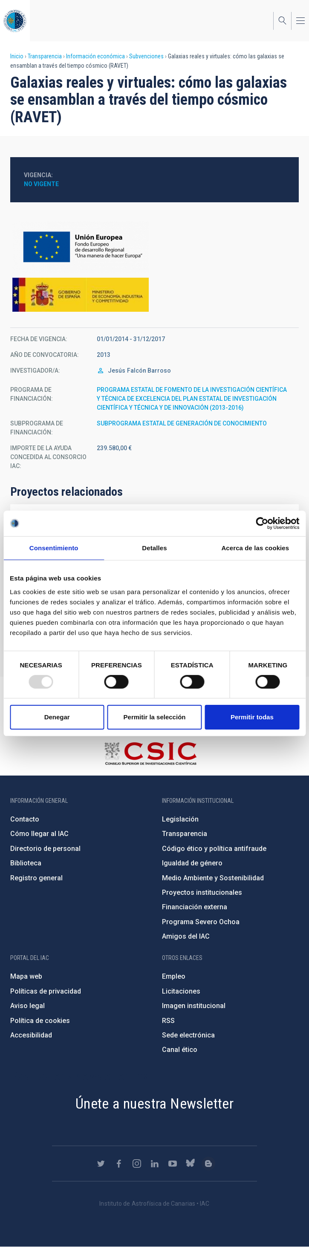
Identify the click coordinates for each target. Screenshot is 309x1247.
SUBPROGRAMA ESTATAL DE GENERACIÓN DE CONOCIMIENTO (182, 423)
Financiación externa (194, 907)
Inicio (16, 56)
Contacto (24, 819)
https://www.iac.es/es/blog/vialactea (208, 1163)
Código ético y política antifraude (214, 849)
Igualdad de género (192, 863)
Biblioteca (25, 863)
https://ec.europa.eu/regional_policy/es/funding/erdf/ (154, 247)
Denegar (57, 717)
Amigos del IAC (186, 936)
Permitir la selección (155, 717)
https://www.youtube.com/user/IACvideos (173, 1163)
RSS (168, 1021)
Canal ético (179, 1050)
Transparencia (45, 56)
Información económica (95, 56)
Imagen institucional (193, 1006)
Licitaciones (181, 991)
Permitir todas (252, 717)
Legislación (180, 819)
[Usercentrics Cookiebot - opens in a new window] (262, 523)
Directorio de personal (45, 849)
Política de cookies (40, 1021)
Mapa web (26, 976)
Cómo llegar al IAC (39, 834)
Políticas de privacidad (45, 991)
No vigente (41, 184)
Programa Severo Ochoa (201, 922)
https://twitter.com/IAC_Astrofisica (101, 1163)
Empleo (173, 976)
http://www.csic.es (150, 753)
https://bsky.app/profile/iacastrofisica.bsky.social (190, 1163)
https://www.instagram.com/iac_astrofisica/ (137, 1163)
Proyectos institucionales (202, 892)
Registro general (36, 878)
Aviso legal (27, 1006)
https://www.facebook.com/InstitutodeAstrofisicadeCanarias (119, 1163)
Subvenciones (146, 56)
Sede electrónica (188, 1035)
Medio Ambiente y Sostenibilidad (213, 878)
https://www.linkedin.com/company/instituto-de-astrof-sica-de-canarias (155, 1163)
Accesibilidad (31, 1035)
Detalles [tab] (154, 548)
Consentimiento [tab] (53, 548)
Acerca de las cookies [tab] (255, 548)
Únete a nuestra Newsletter (154, 1103)
